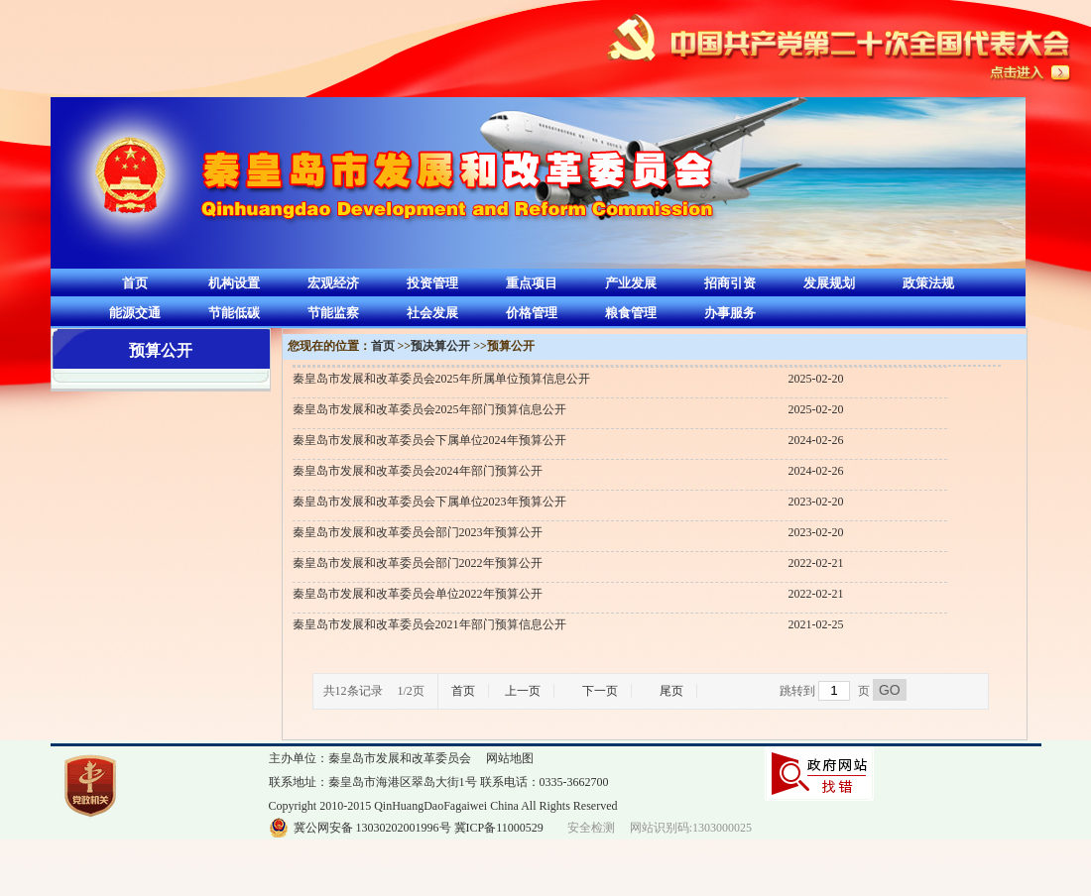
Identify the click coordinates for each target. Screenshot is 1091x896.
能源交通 (135, 312)
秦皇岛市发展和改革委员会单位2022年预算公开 (418, 594)
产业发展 (631, 283)
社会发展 (432, 312)
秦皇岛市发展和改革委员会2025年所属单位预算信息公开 (441, 379)
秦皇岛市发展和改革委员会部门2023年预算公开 (418, 532)
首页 (135, 283)
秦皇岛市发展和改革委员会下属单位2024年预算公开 (429, 440)
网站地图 (510, 758)
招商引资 (730, 283)
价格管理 (531, 312)
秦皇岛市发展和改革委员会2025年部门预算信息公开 (429, 409)
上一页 (523, 691)
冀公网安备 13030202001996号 (372, 828)
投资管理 (432, 283)
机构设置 (234, 283)
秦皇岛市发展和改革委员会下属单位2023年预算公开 (429, 501)
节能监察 (333, 312)
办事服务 (730, 312)
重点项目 (531, 283)
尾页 (671, 691)
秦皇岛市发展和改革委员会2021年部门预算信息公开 (429, 624)
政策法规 (928, 283)
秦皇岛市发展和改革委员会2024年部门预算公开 (418, 471)
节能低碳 (234, 312)
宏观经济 (333, 283)
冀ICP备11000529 (498, 828)
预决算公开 (440, 346)
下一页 (600, 691)
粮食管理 (631, 312)
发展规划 (829, 283)
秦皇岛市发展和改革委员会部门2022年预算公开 (418, 563)
